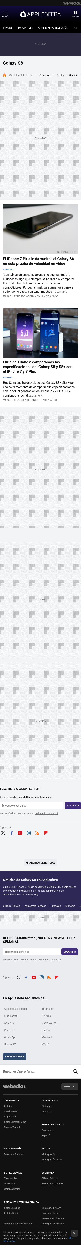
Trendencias (10, 1178)
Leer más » (62, 291)
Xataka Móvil (11, 1111)
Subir (67, 1086)
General (8, 269)
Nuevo (75, 16)
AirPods (46, 1015)
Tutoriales (55, 906)
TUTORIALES (25, 27)
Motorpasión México (53, 1223)
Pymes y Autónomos (53, 1183)
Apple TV (9, 1023)
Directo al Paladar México (18, 1223)
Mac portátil (11, 1015)
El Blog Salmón (50, 1178)
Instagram (29, 832)
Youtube (20, 832)
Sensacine (47, 1130)
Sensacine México (51, 1213)
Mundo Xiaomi (12, 1127)
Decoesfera (10, 1183)
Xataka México (12, 1207)
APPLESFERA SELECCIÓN (53, 27)
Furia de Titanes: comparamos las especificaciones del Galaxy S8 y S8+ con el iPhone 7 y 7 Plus (38, 367)
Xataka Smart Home (15, 1121)
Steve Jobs (45, 75)
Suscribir (73, 805)
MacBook (47, 1037)
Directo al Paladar (13, 1154)
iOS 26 (45, 1044)
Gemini (73, 75)
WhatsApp (10, 1037)
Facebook (12, 832)
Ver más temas (14, 1056)
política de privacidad (46, 813)
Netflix (60, 75)
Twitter (3, 832)
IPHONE (7, 27)
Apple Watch (49, 1023)
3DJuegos (47, 1106)
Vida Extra (47, 1111)
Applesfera (40, 14)
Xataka (8, 1106)
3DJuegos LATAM (51, 1207)
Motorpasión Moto (52, 1159)
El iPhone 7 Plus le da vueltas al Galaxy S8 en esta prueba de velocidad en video (38, 261)
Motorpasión (49, 1154)
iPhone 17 (10, 1044)
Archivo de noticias (42, 862)
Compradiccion (12, 1188)
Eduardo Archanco (27, 296)
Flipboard (46, 832)
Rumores (70, 906)
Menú (5, 16)
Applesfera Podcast (35, 906)
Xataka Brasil (11, 1213)
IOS (76, 27)
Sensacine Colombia (53, 1218)
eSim (31, 75)
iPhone (7, 377)
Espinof (46, 1135)
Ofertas (46, 1030)
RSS (37, 832)
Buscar (75, 1071)
